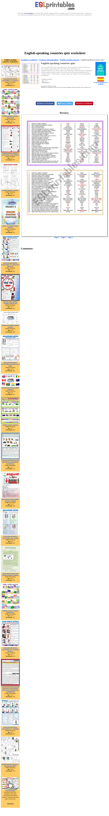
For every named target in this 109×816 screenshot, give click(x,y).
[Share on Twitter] (65, 103)
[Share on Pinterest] (84, 103)
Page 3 (70, 237)
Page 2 (63, 237)
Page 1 (56, 237)
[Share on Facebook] (45, 103)
